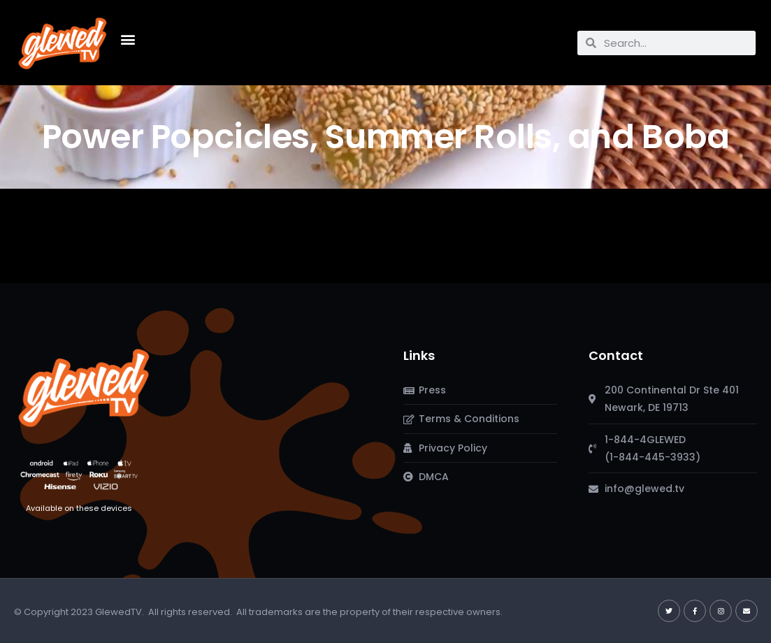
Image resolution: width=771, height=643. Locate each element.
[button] (128, 39)
